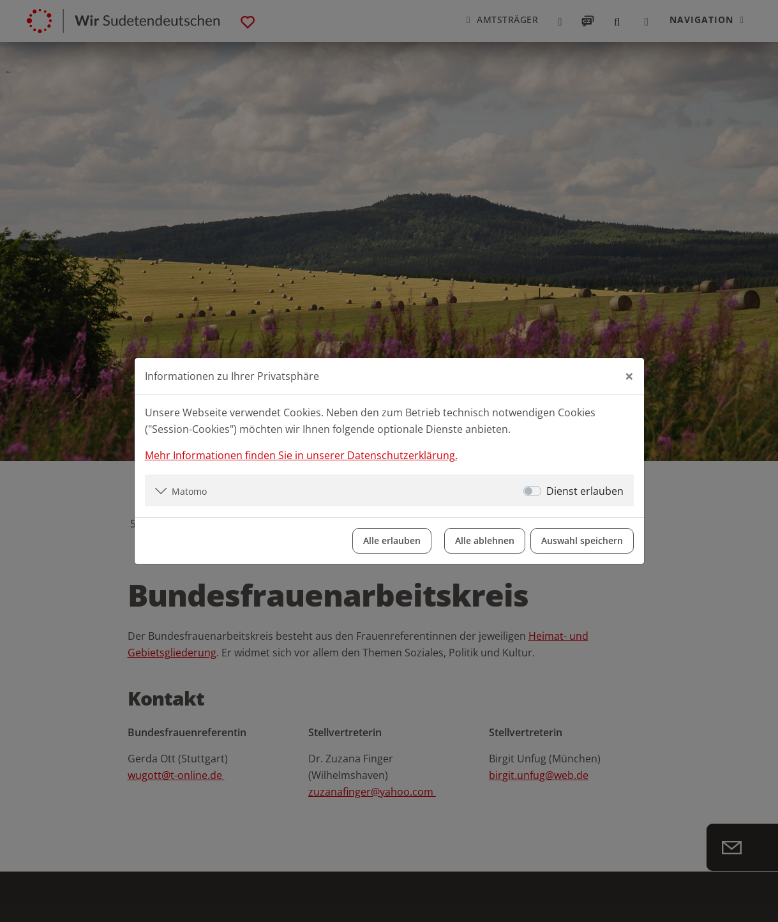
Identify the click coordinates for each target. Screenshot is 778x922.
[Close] (629, 376)
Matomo (189, 491)
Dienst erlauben (585, 491)
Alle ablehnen (484, 540)
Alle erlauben (392, 540)
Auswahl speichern (582, 540)
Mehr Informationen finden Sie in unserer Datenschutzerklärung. (301, 455)
